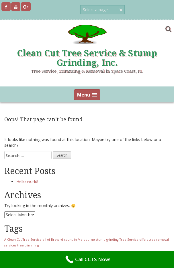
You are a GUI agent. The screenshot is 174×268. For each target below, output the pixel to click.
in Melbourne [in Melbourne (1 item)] (84, 240)
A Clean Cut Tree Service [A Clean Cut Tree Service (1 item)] (23, 240)
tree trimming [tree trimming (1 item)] (28, 245)
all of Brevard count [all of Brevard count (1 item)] (58, 240)
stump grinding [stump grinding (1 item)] (107, 240)
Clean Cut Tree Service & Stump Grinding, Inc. (87, 58)
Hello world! (27, 181)
